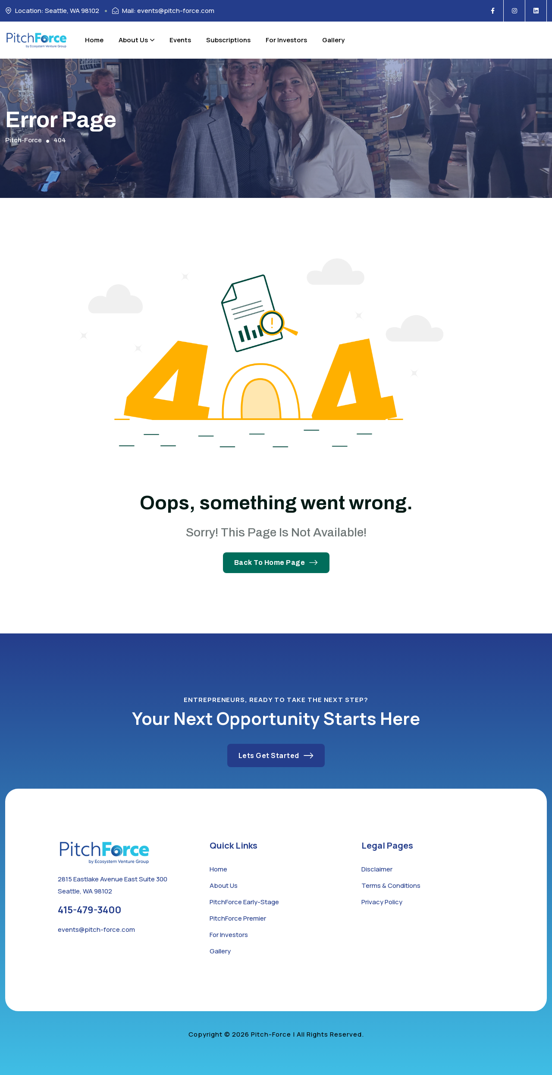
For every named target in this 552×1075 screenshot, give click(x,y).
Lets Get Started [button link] (276, 755)
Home (94, 39)
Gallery (333, 39)
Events (180, 39)
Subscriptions (228, 39)
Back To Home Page (276, 562)
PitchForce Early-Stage (244, 901)
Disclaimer (376, 869)
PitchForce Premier (238, 918)
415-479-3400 (89, 909)
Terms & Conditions (390, 885)
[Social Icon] (493, 11)
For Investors (286, 39)
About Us (136, 40)
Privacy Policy (381, 901)
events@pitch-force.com (96, 929)
